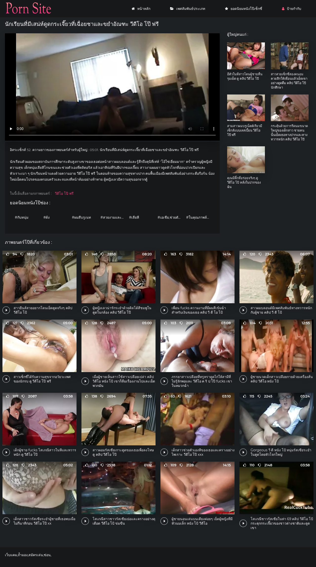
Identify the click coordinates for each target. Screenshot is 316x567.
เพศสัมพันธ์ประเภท (187, 8)
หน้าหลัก (141, 8)
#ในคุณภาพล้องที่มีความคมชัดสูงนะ (199, 217)
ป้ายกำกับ (291, 8)
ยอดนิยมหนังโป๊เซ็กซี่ (243, 8)
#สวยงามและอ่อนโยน (113, 217)
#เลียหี (134, 217)
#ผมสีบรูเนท (81, 217)
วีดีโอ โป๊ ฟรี (64, 193)
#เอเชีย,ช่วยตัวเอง (171, 217)
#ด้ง (46, 217)
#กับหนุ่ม (21, 217)
